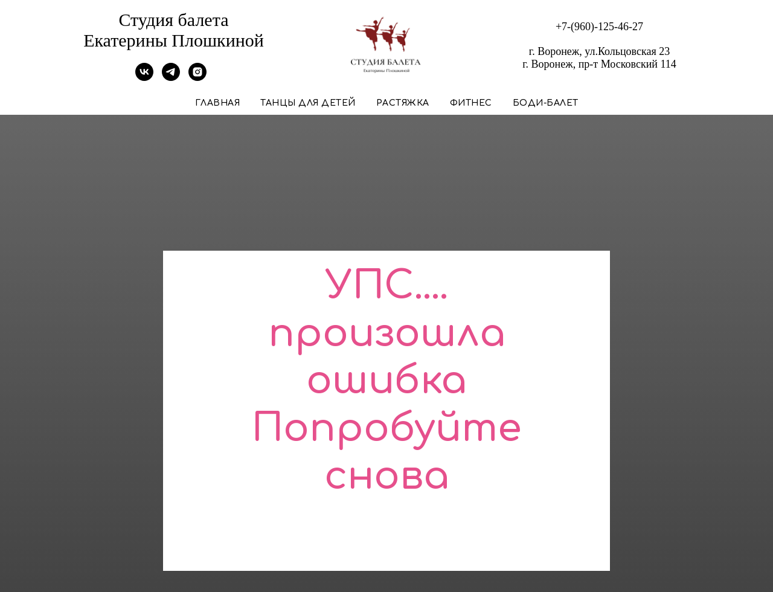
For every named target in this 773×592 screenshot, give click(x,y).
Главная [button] (217, 103)
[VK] (144, 77)
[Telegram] (171, 77)
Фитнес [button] (471, 103)
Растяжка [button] (402, 103)
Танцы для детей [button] (308, 103)
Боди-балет (546, 103)
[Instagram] (197, 77)
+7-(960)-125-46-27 (599, 27)
